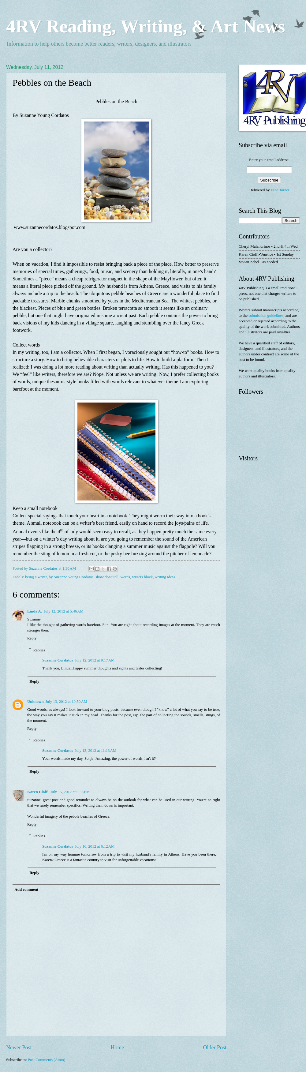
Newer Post (19, 1047)
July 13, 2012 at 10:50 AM (66, 701)
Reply (32, 638)
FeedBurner (280, 190)
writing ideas (165, 577)
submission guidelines (265, 315)
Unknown (35, 701)
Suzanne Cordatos (57, 660)
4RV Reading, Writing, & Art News (145, 26)
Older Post (214, 1047)
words (125, 577)
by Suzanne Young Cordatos (71, 577)
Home (117, 1047)
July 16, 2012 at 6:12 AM (94, 846)
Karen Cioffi (38, 792)
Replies (39, 650)
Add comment (26, 889)
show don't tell (106, 577)
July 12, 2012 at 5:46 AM (64, 611)
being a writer (36, 577)
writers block (142, 577)
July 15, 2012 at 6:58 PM (70, 792)
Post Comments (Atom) (46, 1060)
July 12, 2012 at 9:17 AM (94, 660)
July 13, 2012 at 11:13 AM (95, 750)
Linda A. (34, 611)
